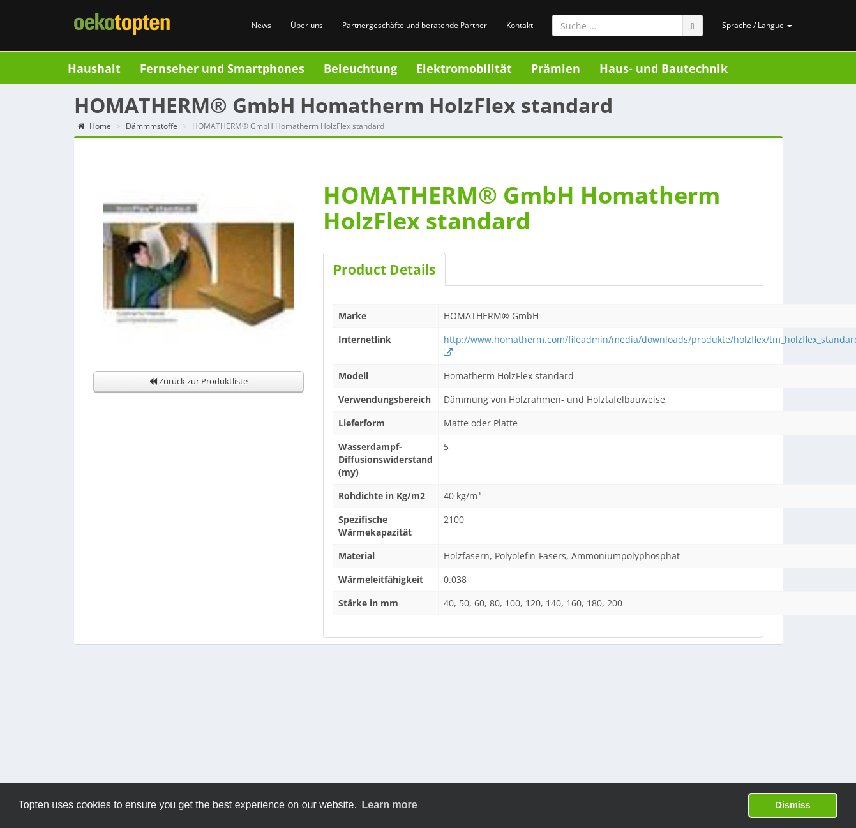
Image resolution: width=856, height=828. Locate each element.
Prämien (555, 68)
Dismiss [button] (793, 805)
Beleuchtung (360, 68)
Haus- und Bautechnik (663, 68)
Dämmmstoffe (151, 126)
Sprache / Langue (757, 25)
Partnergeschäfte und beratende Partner (414, 25)
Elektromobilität (464, 68)
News (261, 25)
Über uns (306, 25)
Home (94, 126)
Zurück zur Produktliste (198, 381)
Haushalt (94, 68)
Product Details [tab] (384, 269)
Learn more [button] (389, 804)
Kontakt (519, 25)
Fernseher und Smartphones (222, 68)
